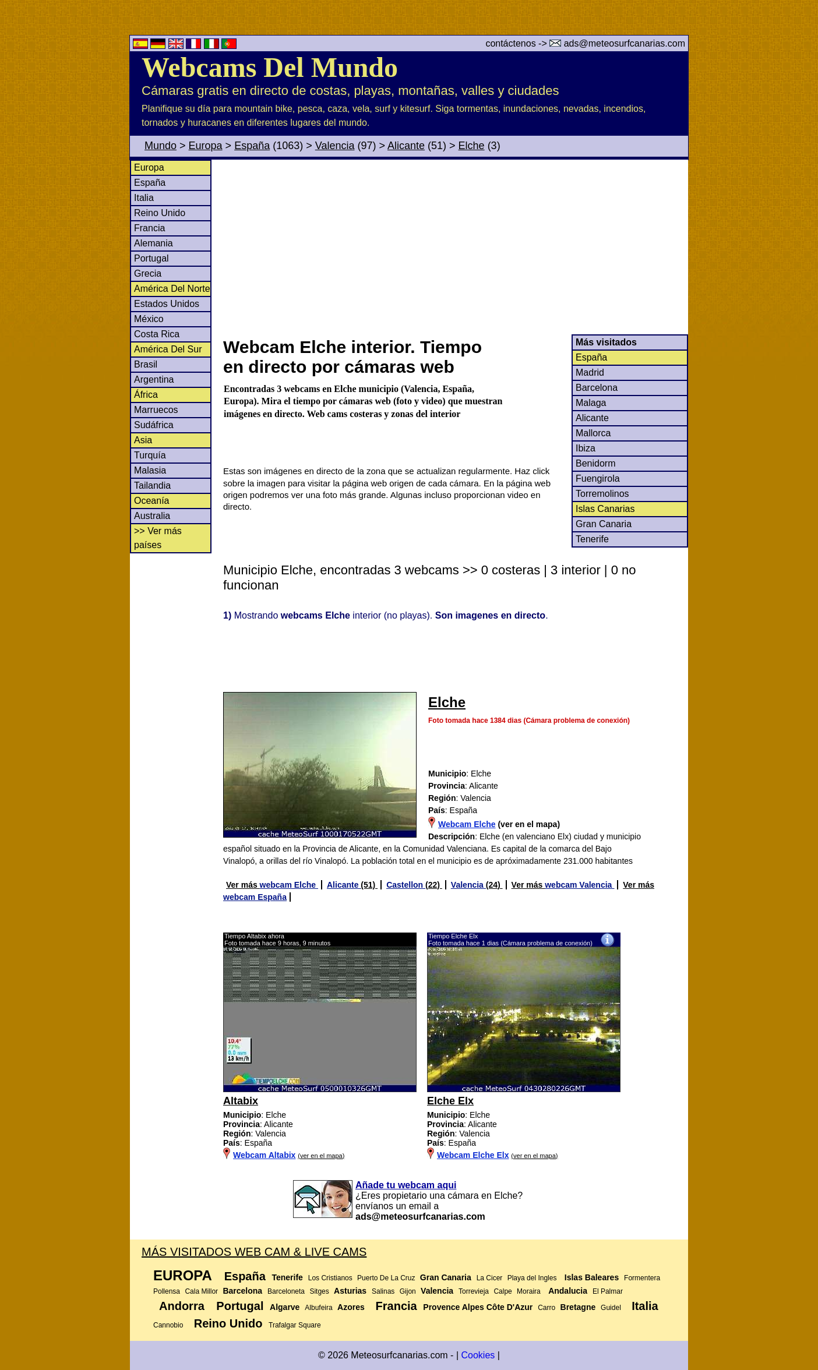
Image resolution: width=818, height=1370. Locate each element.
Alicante (406, 145)
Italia (144, 198)
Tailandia (152, 485)
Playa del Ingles (532, 1278)
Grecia (147, 273)
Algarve (284, 1307)
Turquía (150, 455)
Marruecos (156, 410)
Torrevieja (474, 1291)
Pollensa (166, 1291)
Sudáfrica (154, 425)
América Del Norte (172, 289)
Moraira (529, 1291)
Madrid (590, 372)
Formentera (642, 1278)
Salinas (383, 1291)
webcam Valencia (579, 884)
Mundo (160, 145)
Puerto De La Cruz (386, 1278)
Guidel (611, 1308)
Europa (206, 145)
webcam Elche (289, 884)
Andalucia (567, 1290)
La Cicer (490, 1278)
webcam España (255, 897)
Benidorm (595, 463)
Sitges (319, 1291)
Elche (472, 145)
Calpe (502, 1291)
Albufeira (318, 1308)
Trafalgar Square (295, 1325)
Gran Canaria (604, 524)
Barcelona (597, 388)
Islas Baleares (592, 1277)
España (252, 145)
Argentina (154, 379)
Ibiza (585, 448)
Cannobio (168, 1325)
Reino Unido (159, 213)
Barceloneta (286, 1291)
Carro (546, 1308)
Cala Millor (201, 1291)
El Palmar (608, 1291)
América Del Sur (168, 349)
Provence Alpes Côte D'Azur (478, 1307)
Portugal (151, 258)
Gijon (408, 1291)
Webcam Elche (467, 824)
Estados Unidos (166, 304)
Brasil (145, 364)
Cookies (478, 1355)
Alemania (153, 243)
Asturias (350, 1290)
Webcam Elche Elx (473, 1155)
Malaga (591, 403)
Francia (149, 228)
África (146, 395)
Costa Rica (156, 334)
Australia (152, 516)
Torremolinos (602, 494)
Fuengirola (598, 478)
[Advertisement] (455, 247)
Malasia (150, 470)
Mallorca (593, 433)
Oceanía (151, 501)
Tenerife (592, 539)
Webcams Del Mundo (270, 67)
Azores (351, 1307)
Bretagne (578, 1307)
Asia (143, 440)
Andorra (181, 1306)
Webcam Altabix (264, 1155)
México (149, 319)
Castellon (405, 884)
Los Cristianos (330, 1278)
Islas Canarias (605, 509)
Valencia (335, 145)
